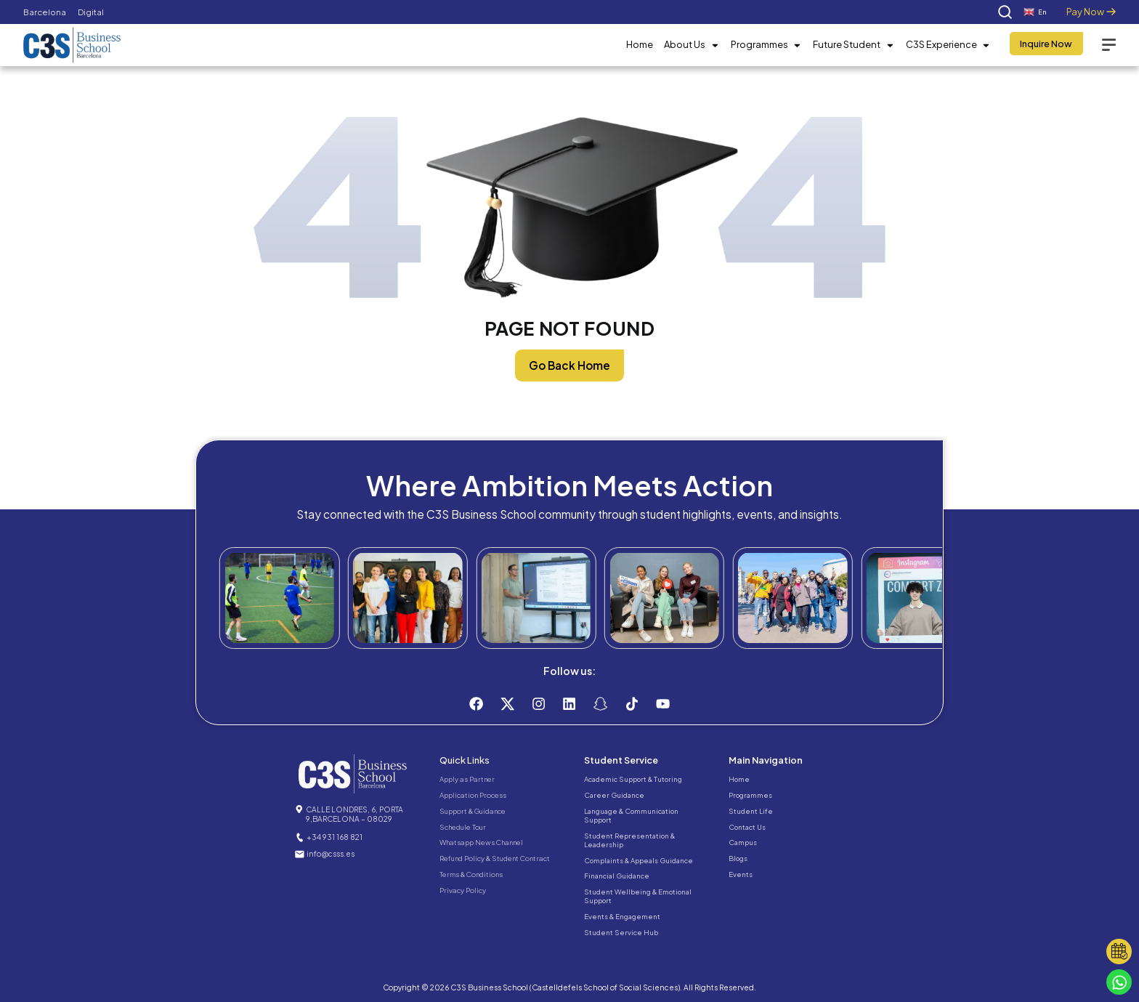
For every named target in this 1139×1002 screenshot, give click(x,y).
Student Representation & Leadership (629, 840)
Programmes (766, 45)
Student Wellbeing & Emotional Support (638, 896)
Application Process (472, 795)
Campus (743, 842)
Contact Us (747, 827)
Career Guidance (614, 795)
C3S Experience (948, 45)
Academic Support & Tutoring (633, 779)
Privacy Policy (462, 890)
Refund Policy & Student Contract (494, 858)
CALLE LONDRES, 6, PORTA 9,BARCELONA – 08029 (354, 813)
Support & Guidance (472, 811)
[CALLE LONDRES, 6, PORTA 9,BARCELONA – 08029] (299, 809)
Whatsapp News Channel (481, 842)
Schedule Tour (462, 827)
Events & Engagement (622, 916)
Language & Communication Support (631, 815)
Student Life (751, 811)
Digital (91, 12)
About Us (691, 45)
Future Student (853, 45)
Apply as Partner (467, 779)
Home (639, 44)
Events (741, 874)
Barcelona (44, 12)
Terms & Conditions (471, 874)
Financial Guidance (616, 875)
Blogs (738, 858)
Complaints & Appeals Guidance (638, 860)
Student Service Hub (621, 932)
